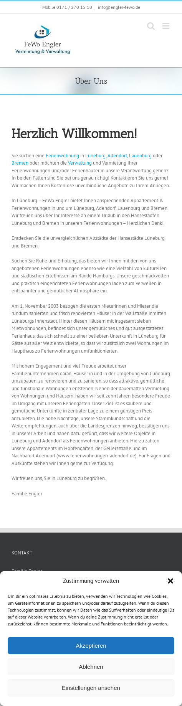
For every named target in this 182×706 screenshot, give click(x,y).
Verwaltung (80, 163)
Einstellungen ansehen (91, 688)
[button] (170, 581)
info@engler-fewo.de (119, 7)
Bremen (21, 163)
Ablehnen (91, 666)
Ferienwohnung (63, 155)
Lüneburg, (95, 155)
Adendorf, (118, 155)
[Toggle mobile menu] (166, 26)
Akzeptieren (91, 645)
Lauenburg (141, 155)
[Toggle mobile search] (151, 26)
